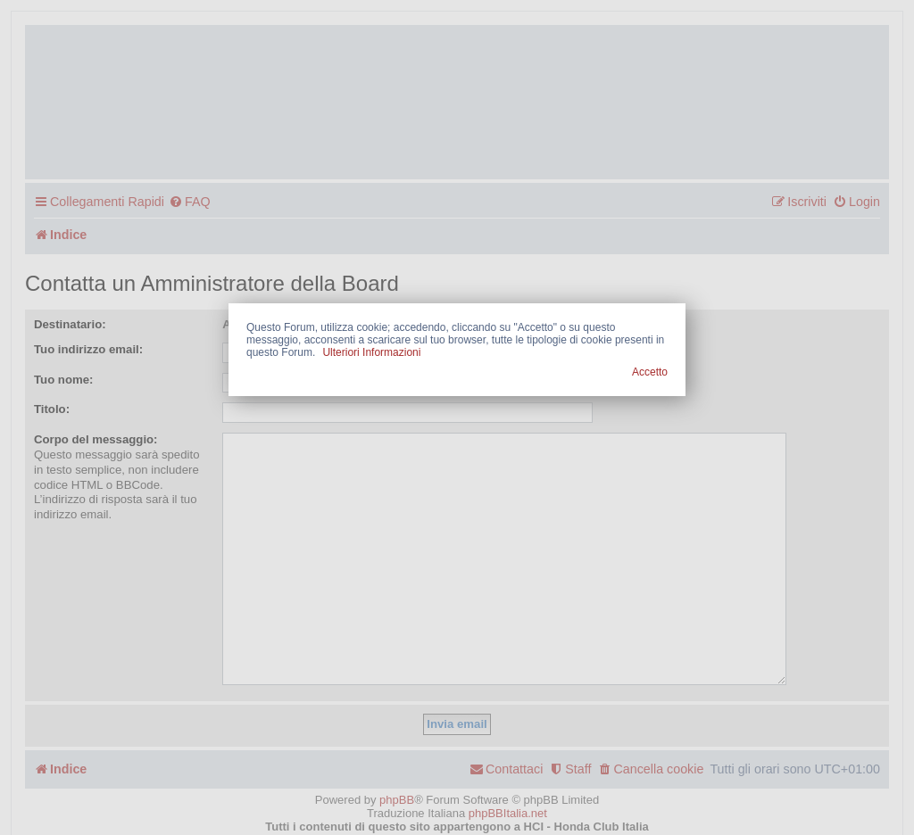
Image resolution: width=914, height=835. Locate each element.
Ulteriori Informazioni (371, 352)
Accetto (650, 372)
